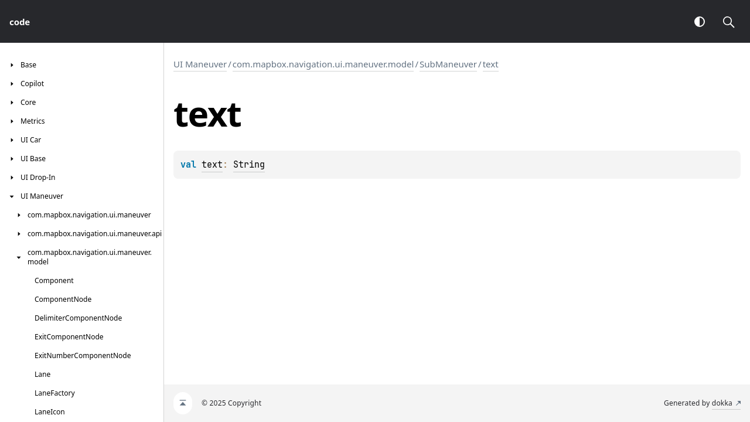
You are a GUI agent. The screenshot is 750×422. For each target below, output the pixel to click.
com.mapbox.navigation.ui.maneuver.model (323, 64)
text (491, 64)
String (249, 165)
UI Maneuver (200, 64)
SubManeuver (448, 64)
